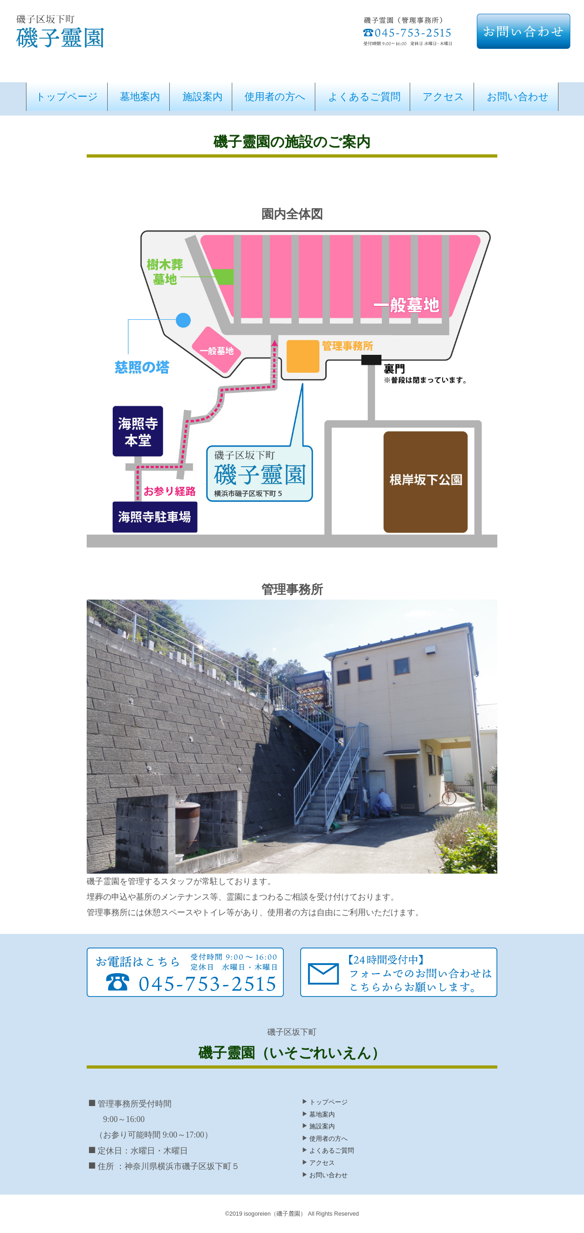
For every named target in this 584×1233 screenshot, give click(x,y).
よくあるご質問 (364, 96)
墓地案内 (140, 96)
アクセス (443, 96)
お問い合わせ (518, 96)
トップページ (67, 96)
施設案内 (202, 96)
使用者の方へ (275, 96)
